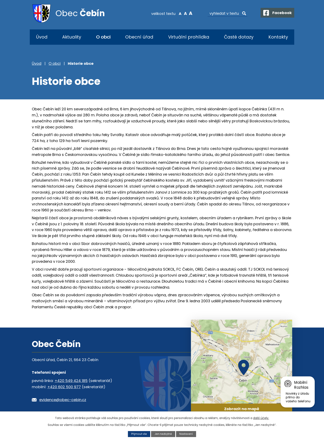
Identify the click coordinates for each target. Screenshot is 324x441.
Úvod (42, 37)
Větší (188, 13)
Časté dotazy (239, 37)
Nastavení (186, 434)
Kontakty (278, 37)
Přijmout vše (139, 434)
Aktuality (71, 37)
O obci (103, 37)
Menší (177, 13)
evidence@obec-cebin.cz (62, 399)
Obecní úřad (139, 37)
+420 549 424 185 (71, 380)
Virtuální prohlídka (188, 37)
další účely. (261, 418)
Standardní (183, 13)
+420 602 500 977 (64, 386)
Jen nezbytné (163, 434)
